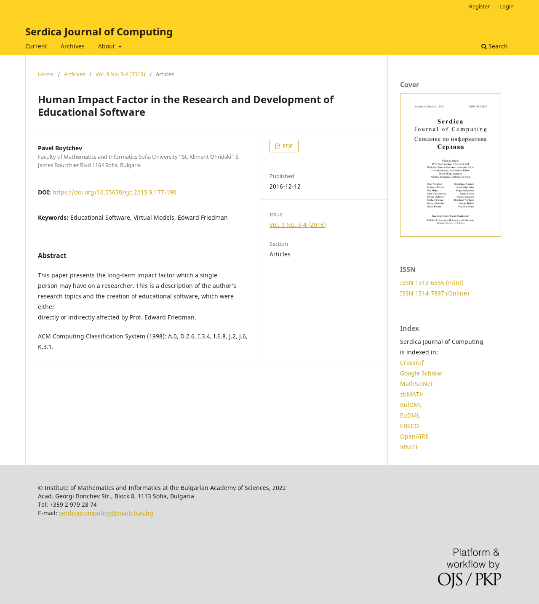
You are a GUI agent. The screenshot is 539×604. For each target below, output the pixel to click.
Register (479, 6)
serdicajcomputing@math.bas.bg (106, 513)
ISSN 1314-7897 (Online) (434, 293)
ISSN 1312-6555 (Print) (432, 283)
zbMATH (412, 394)
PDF (287, 146)
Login (506, 6)
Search (494, 46)
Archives (73, 46)
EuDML (410, 415)
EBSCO (409, 426)
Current (36, 46)
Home (45, 74)
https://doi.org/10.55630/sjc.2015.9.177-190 (114, 192)
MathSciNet (416, 384)
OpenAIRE (414, 436)
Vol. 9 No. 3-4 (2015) (120, 74)
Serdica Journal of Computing (99, 31)
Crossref (412, 363)
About (107, 46)
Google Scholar (421, 373)
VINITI (409, 447)
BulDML (411, 405)
